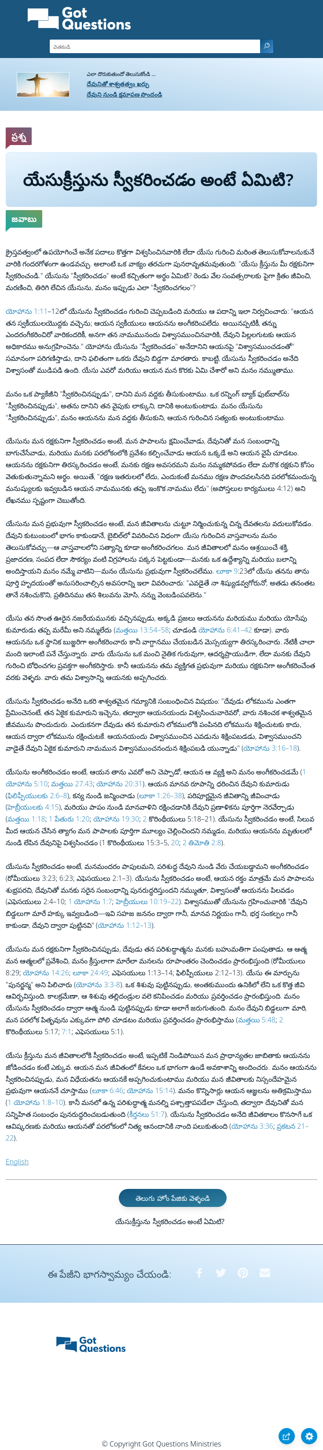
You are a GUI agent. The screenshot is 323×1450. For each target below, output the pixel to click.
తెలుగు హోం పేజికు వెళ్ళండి (172, 1198)
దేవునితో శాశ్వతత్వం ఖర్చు (118, 84)
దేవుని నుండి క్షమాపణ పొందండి (124, 94)
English (17, 1162)
